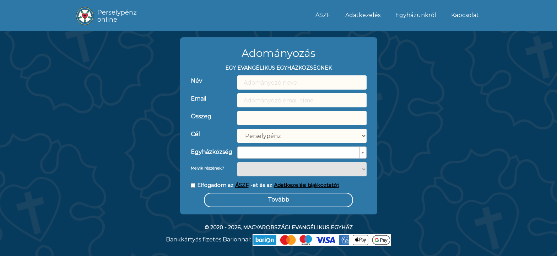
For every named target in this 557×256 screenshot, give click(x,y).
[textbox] (300, 152)
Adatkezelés (362, 15)
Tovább (278, 199)
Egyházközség (209, 152)
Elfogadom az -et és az (265, 185)
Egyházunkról (415, 15)
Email (198, 98)
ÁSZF (322, 15)
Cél (195, 134)
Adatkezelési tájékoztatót (306, 185)
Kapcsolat (465, 15)
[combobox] (302, 152)
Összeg (201, 116)
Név (196, 81)
